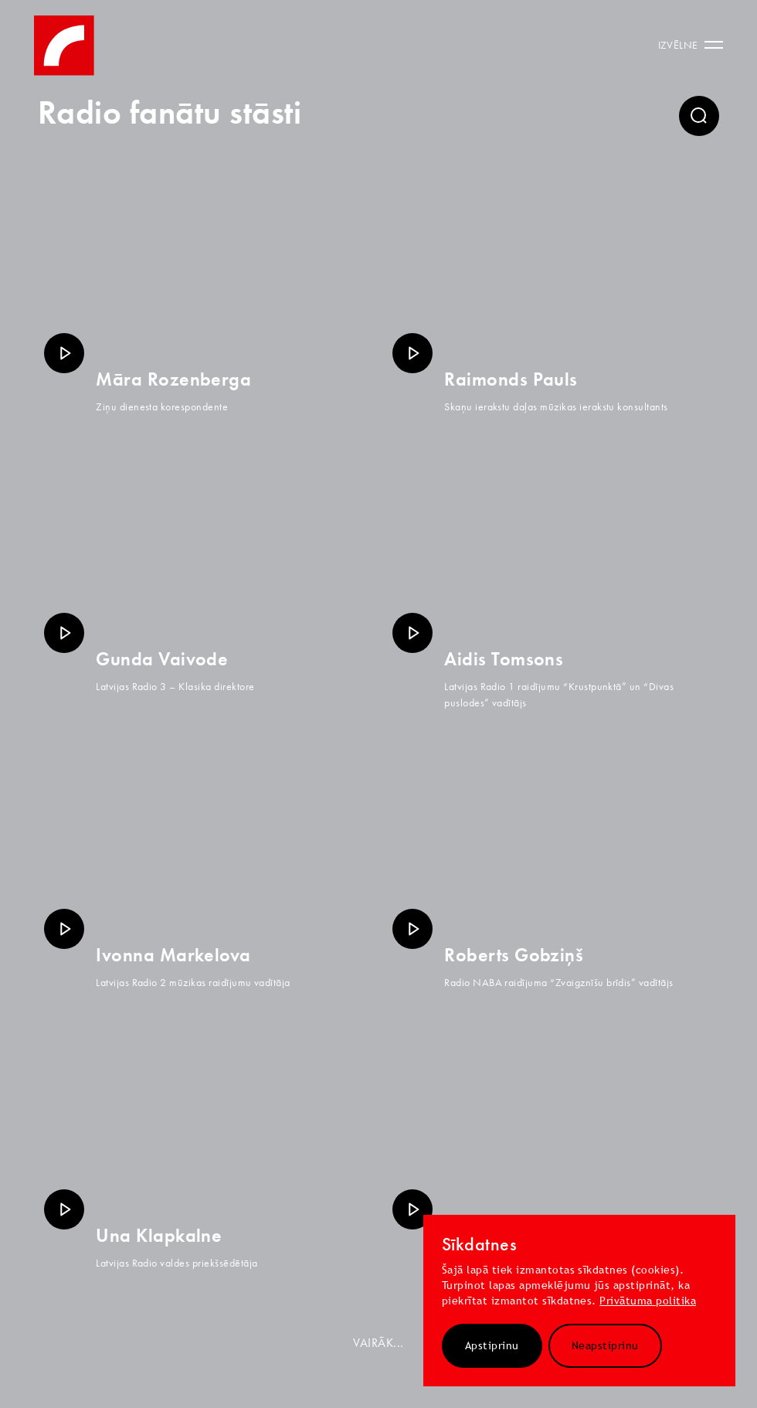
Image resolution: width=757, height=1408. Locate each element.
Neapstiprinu (605, 1345)
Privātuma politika (647, 1301)
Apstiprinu (492, 1345)
